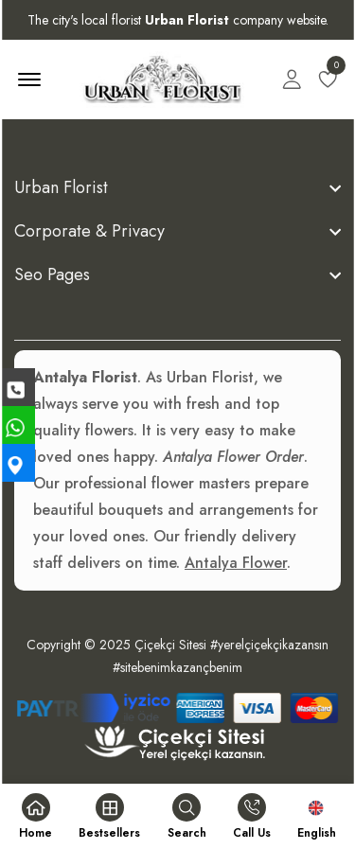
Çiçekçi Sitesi (170, 644)
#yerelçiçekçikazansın (269, 644)
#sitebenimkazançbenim (177, 667)
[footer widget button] (177, 187)
